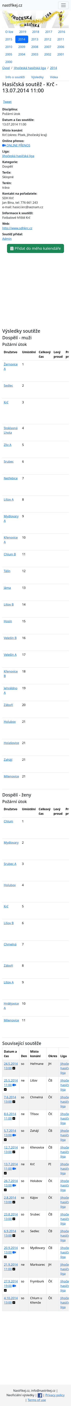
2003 (34, 54)
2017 (48, 32)
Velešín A (10, 655)
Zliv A (7, 445)
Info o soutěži (15, 77)
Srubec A (10, 864)
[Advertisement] (35, 1349)
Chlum (8, 821)
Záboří (8, 705)
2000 (8, 62)
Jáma (7, 588)
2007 (47, 47)
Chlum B (10, 554)
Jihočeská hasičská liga (18, 156)
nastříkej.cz (12, 5)
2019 (22, 32)
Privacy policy (55, 1395)
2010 (8, 47)
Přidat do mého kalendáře (35, 248)
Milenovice (11, 776)
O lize (9, 32)
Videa (54, 77)
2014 (21, 39)
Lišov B (9, 604)
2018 (35, 32)
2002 (47, 54)
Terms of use (37, 1400)
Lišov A (9, 499)
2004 (21, 54)
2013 (34, 39)
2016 (61, 32)
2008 (34, 47)
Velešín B (10, 638)
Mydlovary (11, 842)
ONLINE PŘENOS (16, 145)
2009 (21, 47)
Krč (6, 402)
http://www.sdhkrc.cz (17, 228)
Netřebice (11, 478)
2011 (60, 39)
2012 (47, 39)
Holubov (10, 722)
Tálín (7, 571)
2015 (8, 39)
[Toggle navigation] (63, 5)
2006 (60, 47)
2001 (60, 54)
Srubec (9, 461)
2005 (8, 54)
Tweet (7, 102)
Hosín (8, 621)
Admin (7, 239)
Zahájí (8, 760)
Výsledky (37, 77)
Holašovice (11, 743)
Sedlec (8, 385)
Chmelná (10, 944)
